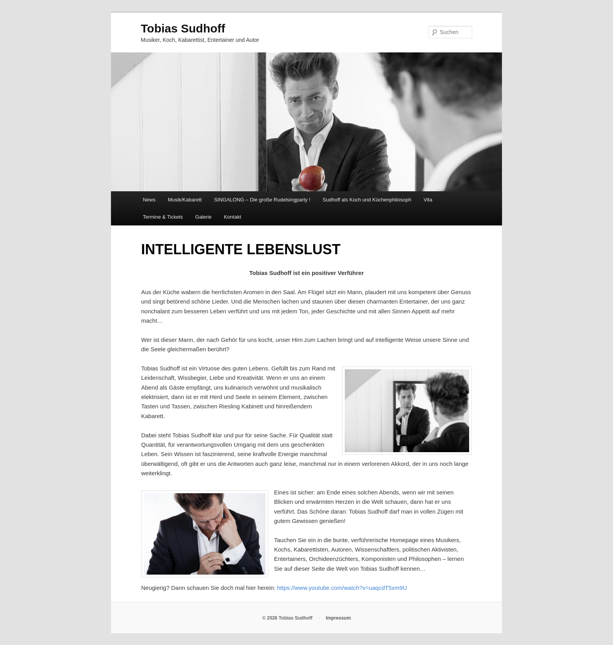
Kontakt (232, 217)
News (149, 200)
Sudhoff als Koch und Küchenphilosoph (367, 200)
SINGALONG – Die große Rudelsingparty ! (262, 200)
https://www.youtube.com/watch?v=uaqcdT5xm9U (342, 587)
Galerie (203, 217)
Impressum (338, 618)
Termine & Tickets (163, 217)
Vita (428, 200)
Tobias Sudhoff (183, 28)
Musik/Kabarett (185, 200)
